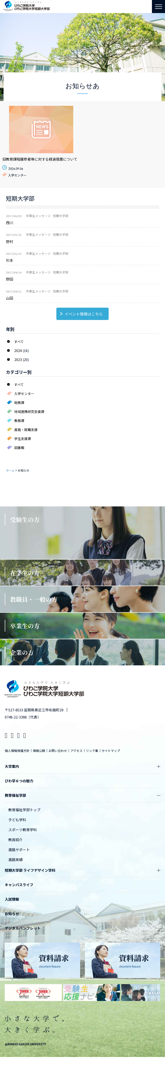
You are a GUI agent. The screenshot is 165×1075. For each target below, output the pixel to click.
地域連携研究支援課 (29, 411)
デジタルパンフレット (23, 928)
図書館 (19, 447)
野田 (9, 279)
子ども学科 (17, 819)
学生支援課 (22, 438)
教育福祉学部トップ (24, 809)
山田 (9, 298)
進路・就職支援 (26, 429)
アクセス (76, 750)
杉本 (9, 260)
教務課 (19, 420)
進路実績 (15, 859)
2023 (18, 359)
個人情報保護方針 (17, 750)
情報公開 (39, 750)
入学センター (24, 393)
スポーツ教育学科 (22, 829)
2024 (18, 350)
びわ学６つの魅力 (19, 780)
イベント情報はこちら (84, 314)
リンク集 (92, 750)
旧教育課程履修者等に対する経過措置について (39, 159)
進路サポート (19, 849)
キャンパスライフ (19, 884)
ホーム (10, 470)
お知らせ (12, 913)
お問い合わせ (58, 750)
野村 (9, 241)
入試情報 (12, 899)
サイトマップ (111, 750)
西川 (9, 222)
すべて (19, 341)
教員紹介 (15, 839)
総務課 (19, 402)
